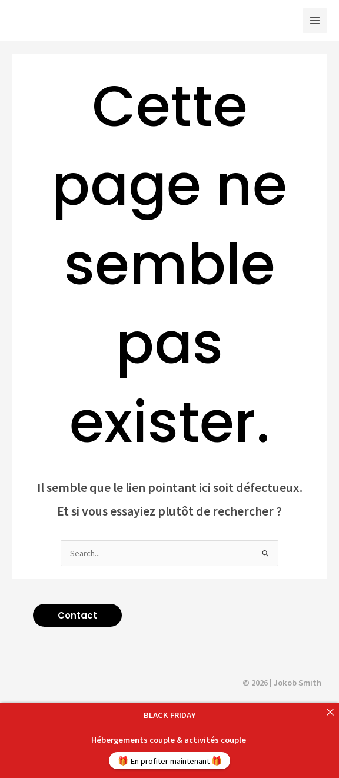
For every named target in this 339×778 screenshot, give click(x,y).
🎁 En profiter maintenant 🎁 (170, 761)
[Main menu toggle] (315, 20)
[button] (77, 615)
